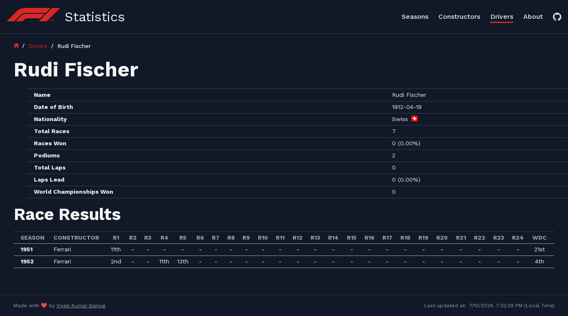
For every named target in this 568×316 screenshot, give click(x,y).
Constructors (459, 16)
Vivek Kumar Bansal (81, 305)
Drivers (501, 16)
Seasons (415, 16)
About (533, 16)
